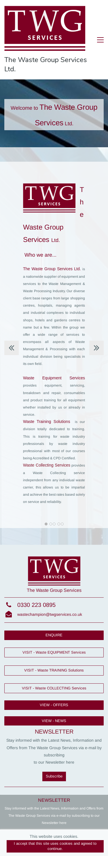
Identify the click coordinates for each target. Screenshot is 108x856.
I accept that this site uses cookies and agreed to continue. (55, 846)
